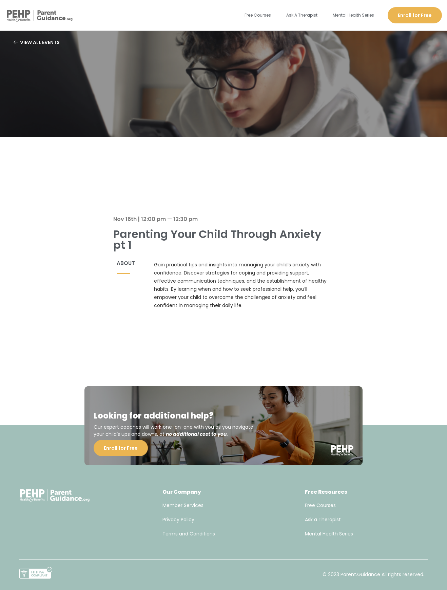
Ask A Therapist (301, 15)
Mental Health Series (353, 15)
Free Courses (258, 15)
